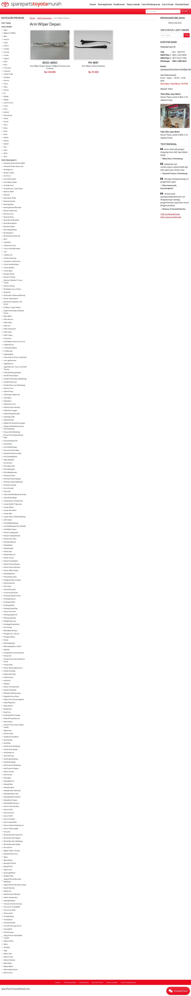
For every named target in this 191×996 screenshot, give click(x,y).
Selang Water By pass (11, 803)
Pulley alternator (10, 674)
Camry (6, 46)
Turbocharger (9, 932)
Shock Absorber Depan (12, 844)
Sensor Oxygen (9, 819)
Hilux (6, 87)
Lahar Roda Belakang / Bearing (15, 494)
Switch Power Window (12, 894)
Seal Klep (7, 743)
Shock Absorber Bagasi (12, 838)
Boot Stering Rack (10, 223)
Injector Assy (8, 388)
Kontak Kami (182, 4)
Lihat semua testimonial (170, 217)
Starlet (6, 144)
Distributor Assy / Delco (12, 289)
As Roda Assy (9, 185)
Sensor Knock (9, 813)
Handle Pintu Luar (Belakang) (14, 385)
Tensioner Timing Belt (12, 907)
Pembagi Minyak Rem (11, 624)
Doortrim (7, 292)
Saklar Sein (8, 730)
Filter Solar (8, 332)
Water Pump (8, 957)
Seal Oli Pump (9, 756)
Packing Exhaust (10, 599)
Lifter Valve (8, 520)
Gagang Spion (9, 354)
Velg (5, 950)
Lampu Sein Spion (10, 510)
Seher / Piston (9, 772)
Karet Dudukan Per (11, 441)
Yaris (5, 156)
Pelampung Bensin (11, 615)
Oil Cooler (7, 586)
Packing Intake (9, 605)
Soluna (6, 141)
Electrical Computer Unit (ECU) (13, 303)
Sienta (6, 137)
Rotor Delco (8, 722)
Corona (6, 52)
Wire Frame (8, 973)
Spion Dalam (8, 860)
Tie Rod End (8, 920)
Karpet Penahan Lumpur (13, 453)
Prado (6, 118)
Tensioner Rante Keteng (13, 904)
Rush (5, 134)
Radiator (7, 684)
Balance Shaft (9, 192)
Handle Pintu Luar (10, 382)
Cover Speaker (9, 267)
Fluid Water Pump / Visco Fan (14, 341)
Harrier (6, 80)
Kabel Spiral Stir (9, 417)
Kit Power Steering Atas (12, 479)
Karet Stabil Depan (10, 447)
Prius (6, 125)
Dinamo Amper (9, 286)
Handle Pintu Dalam (11, 375)
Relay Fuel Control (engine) (14, 699)
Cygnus (6, 58)
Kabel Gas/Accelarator (12, 407)
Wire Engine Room (11, 969)
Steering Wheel (9, 873)
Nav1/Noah (8, 115)
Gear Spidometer (10, 360)
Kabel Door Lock (10, 404)
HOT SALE (6, 23)
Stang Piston (8, 866)
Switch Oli (7, 891)
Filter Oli (7, 326)
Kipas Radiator (9, 460)
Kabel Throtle (9, 420)
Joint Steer (8, 398)
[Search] (163, 11)
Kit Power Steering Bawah (13, 482)
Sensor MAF (8, 816)
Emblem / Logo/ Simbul (12, 307)
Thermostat (8, 913)
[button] (178, 991)
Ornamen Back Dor (11, 593)
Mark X (6, 112)
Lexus (6, 106)
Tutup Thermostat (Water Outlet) (13, 936)
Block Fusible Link (10, 211)
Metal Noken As (9, 554)
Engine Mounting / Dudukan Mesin (14, 312)
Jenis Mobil (6, 26)
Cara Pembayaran (150, 4)
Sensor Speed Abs (10, 822)
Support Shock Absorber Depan (15, 885)
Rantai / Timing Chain (11, 687)
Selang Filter (8, 784)
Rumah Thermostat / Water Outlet (14, 726)
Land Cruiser (8, 103)
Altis (5, 36)
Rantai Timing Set (10, 690)
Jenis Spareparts (9, 160)
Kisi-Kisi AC (8, 463)
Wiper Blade (8, 966)
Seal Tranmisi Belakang (12, 765)
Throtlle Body (9, 916)
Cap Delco (7, 242)
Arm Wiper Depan (10, 182)
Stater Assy (8, 870)
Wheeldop (7, 963)
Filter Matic (8, 322)
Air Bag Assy (8, 169)
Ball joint (7, 195)
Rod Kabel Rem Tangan (12, 715)
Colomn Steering (10, 258)
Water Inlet (8, 954)
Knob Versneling (10, 485)
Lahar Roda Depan (10, 498)
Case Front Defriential (12, 248)
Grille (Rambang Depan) (12, 372)
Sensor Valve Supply (11, 828)
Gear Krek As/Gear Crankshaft (15, 357)
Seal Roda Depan (10, 762)
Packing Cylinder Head (12, 596)
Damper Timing (9, 277)
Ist (4, 93)
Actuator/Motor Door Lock (13, 166)
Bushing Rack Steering (12, 236)
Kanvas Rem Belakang (12, 432)
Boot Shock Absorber (11, 220)
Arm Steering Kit (10, 179)
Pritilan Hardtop (9, 671)
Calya (6, 43)
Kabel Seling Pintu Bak (12, 414)
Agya (5, 30)
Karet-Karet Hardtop (11, 450)
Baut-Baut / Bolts (10, 198)
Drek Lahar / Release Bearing (14, 295)
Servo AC (7, 832)
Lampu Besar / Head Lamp (13, 501)
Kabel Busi (7, 401)
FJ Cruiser (7, 68)
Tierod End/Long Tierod (12, 926)
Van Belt (7, 947)
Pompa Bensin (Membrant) (14, 653)
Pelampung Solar (10, 618)
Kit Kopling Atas (9, 469)
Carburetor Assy (10, 245)
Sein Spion (7, 778)
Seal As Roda (8, 733)
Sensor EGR (8, 809)
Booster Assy (9, 214)
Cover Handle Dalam (11, 264)
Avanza (6, 39)
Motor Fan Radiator (11, 561)
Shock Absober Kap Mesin (13, 835)
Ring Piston (8, 709)
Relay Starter (8, 706)
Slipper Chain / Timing (11, 851)
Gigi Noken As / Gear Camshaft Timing (15, 368)
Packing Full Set (9, 602)
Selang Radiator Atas (11, 794)
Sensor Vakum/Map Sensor (14, 825)
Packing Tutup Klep (10, 608)
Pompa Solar (8, 665)
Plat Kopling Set (9, 643)
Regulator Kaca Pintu (11, 696)
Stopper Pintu (9, 876)
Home (93, 4)
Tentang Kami (105, 4)
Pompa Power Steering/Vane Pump (14, 660)
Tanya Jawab (133, 4)
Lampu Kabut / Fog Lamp (12, 504)
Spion (6, 857)
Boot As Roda (9, 217)
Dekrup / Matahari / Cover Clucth (13, 281)
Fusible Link (8, 351)
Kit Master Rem (9, 475)
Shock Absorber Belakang (13, 841)
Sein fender (8, 775)
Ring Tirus (7, 712)
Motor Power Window (12, 567)
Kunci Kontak (9, 488)
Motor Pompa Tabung (11, 564)
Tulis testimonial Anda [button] (170, 214)
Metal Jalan (8, 551)
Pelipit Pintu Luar (10, 621)
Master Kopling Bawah (12, 536)
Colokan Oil (8, 255)
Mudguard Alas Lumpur (12, 580)
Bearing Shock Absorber (12, 207)
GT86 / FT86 (8, 74)
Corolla (6, 49)
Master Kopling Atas (11, 532)
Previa (6, 122)
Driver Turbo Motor (11, 298)
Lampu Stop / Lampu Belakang (14, 517)
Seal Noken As (9, 752)
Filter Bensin (8, 319)
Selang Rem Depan (10, 800)
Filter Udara (8, 335)
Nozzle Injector (9, 583)
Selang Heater (9, 787)
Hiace (6, 84)
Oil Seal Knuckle (10, 589)
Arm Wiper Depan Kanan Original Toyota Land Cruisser (50, 67)
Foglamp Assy (9, 345)
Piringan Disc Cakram (11, 634)
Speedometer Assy (11, 854)
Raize (6, 128)
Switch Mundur (9, 888)
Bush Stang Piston (10, 230)
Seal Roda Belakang (11, 759)
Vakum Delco (8, 941)
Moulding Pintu (9, 573)
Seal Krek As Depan (11, 749)
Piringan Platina (9, 637)
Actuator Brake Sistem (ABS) (14, 163)
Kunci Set (7, 491)
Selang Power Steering (12, 790)
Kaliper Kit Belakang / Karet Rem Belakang (14, 427)
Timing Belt (8, 929)
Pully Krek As (8, 677)
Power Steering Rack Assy (13, 668)
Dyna (5, 61)
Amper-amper (9, 173)
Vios (5, 147)
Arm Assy (7, 176)
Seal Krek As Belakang (12, 746)
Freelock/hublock (10, 348)
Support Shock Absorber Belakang (12, 880)
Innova (6, 90)
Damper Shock (9, 274)
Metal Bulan (8, 545)
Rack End (7, 680)
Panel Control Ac (10, 611)
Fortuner (7, 71)
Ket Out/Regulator (10, 456)
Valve (6, 944)
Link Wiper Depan (10, 529)
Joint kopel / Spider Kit (12, 395)
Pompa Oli (7, 656)
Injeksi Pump (8, 391)
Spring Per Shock (10, 863)
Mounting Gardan (10, 577)
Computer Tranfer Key (12, 261)
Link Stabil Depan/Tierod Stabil (15, 526)
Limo (5, 109)
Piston (6, 640)
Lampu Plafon (9, 507)
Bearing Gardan (9, 201)
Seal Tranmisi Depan (11, 768)
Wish (6, 153)
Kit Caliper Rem (9, 466)
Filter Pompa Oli (10, 329)
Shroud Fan (8, 847)
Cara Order (168, 4)
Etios (5, 65)
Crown (6, 55)
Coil (5, 252)
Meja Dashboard (10, 542)
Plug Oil (6, 649)
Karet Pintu (8, 444)
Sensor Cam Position (11, 806)
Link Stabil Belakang (11, 523)
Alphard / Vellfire (10, 33)
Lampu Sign (8, 513)
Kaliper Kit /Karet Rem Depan (14, 423)
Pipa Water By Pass (11, 630)
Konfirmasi (119, 4)
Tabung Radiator (9, 900)
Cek (186, 35)
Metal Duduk (8, 548)
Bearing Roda (9, 204)
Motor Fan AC (9, 558)
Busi (5, 239)
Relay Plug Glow (9, 702)
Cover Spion (8, 271)
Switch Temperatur (11, 897)
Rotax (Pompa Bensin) (12, 718)
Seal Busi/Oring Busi (11, 737)
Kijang (6, 96)
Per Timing (8, 627)
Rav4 (5, 131)
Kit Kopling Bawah (10, 472)
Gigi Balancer (9, 364)
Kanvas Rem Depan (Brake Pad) (13, 436)
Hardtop (7, 77)
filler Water (8, 316)
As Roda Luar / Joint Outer (13, 188)
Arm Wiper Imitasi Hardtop (93, 66)
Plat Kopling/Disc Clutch (12, 646)
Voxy (5, 150)
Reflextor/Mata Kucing (12, 693)
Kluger (6, 99)
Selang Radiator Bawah (12, 797)
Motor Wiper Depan (11, 570)
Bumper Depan (9, 226)
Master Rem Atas (10, 539)
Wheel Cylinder (9, 960)
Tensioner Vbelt (9, 910)
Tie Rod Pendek (9, 923)
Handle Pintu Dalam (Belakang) (15, 379)
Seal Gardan (8, 740)
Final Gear (7, 338)
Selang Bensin (9, 781)
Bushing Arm (8, 233)
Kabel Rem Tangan (10, 410)
